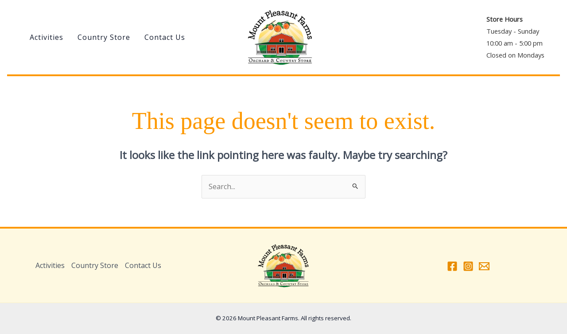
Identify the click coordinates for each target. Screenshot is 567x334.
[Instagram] (468, 266)
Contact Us (164, 37)
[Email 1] (484, 266)
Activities (46, 37)
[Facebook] (452, 266)
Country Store (104, 37)
